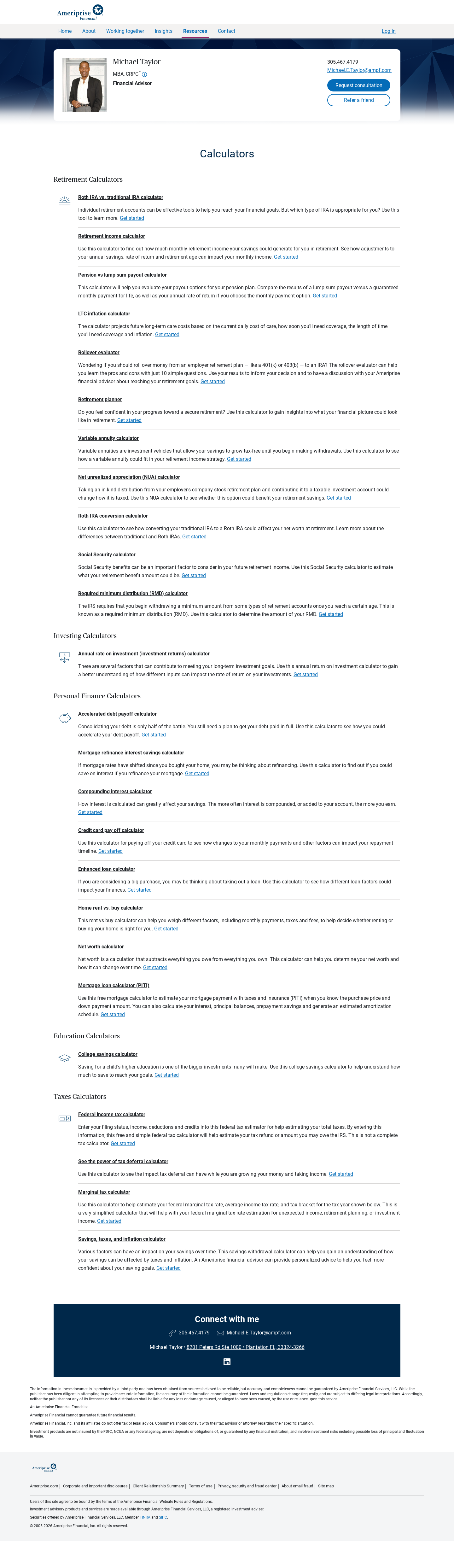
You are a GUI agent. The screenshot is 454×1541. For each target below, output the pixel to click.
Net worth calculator (101, 947)
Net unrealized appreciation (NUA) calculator (129, 477)
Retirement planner (100, 399)
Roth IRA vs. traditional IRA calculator (120, 197)
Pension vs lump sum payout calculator (122, 275)
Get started (132, 218)
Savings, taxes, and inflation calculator (122, 1239)
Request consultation (358, 85)
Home (65, 31)
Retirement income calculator (111, 236)
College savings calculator (107, 1054)
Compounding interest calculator (115, 791)
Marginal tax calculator (104, 1192)
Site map (326, 1486)
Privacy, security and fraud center (247, 1486)
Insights (163, 31)
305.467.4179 (342, 62)
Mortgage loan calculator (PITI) (113, 985)
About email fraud (297, 1486)
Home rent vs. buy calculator (110, 908)
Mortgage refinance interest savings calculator (131, 753)
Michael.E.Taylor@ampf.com (359, 70)
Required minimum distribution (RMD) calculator (133, 593)
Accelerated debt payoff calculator (117, 714)
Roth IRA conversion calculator (113, 516)
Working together (125, 31)
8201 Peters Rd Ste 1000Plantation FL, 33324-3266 (246, 1347)
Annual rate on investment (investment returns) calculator (144, 654)
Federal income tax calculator (111, 1114)
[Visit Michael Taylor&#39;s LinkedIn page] (227, 1362)
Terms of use (200, 1486)
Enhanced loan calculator (106, 869)
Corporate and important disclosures (95, 1486)
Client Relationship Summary (158, 1486)
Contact (226, 31)
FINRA (145, 1517)
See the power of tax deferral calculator (123, 1161)
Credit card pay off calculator (111, 830)
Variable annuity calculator (108, 438)
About (89, 31)
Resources (195, 31)
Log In (389, 31)
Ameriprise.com (44, 1486)
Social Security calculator (107, 555)
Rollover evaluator (98, 352)
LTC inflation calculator (104, 314)
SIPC (163, 1517)
